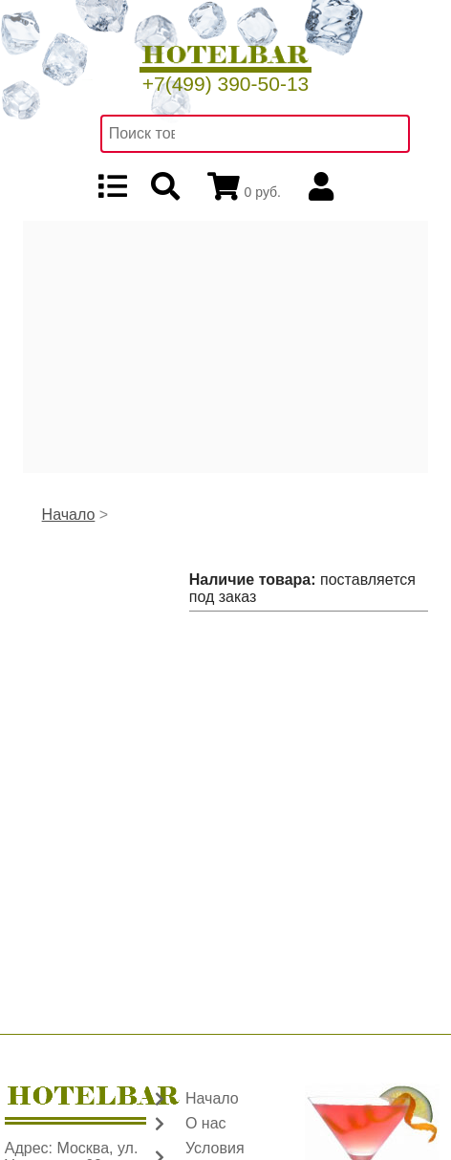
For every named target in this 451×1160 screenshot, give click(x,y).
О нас (205, 1123)
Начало (69, 514)
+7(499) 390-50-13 (226, 84)
